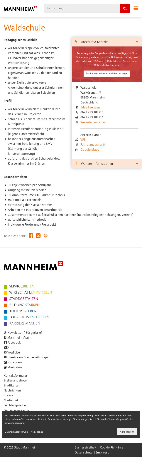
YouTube (13, 352)
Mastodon (14, 367)
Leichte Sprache (15, 405)
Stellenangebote (15, 380)
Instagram (14, 362)
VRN (83, 140)
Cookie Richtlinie (111, 447)
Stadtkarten (12, 385)
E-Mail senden (90, 107)
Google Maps (89, 150)
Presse (8, 395)
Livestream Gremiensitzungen (28, 357)
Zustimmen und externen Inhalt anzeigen (107, 73)
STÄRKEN (24, 305)
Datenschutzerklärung (106, 65)
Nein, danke (37, 431)
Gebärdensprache (16, 410)
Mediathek (11, 400)
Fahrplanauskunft (92, 145)
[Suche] (125, 8)
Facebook (14, 342)
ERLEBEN (22, 311)
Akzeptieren (127, 431)
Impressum (104, 452)
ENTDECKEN (29, 317)
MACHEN (24, 323)
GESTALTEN (23, 299)
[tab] (107, 41)
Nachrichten (12, 390)
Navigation (135, 8)
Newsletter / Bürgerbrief (24, 333)
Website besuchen (93, 122)
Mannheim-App (18, 337)
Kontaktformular (15, 376)
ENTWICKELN (30, 292)
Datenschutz (83, 452)
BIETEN (21, 286)
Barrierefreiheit (85, 447)
